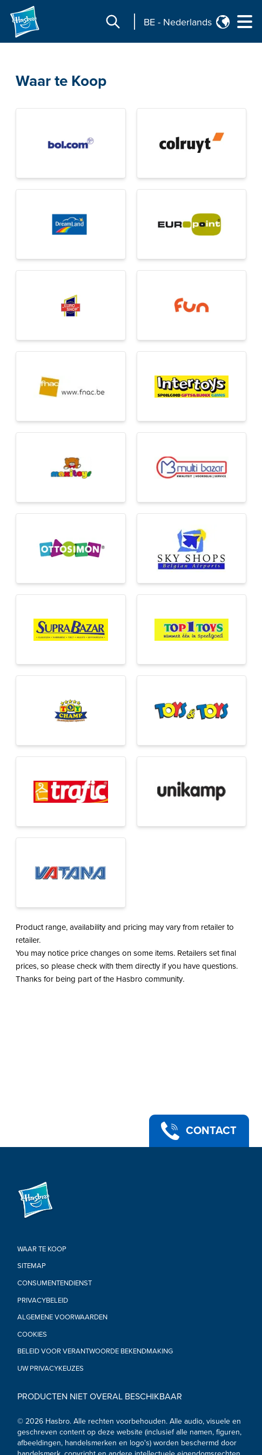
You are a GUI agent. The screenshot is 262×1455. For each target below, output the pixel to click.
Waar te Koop (41, 1249)
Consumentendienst (54, 1283)
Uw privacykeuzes (50, 1368)
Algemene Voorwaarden (62, 1317)
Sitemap (31, 1266)
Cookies (32, 1334)
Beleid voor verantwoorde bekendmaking (95, 1351)
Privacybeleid (42, 1300)
